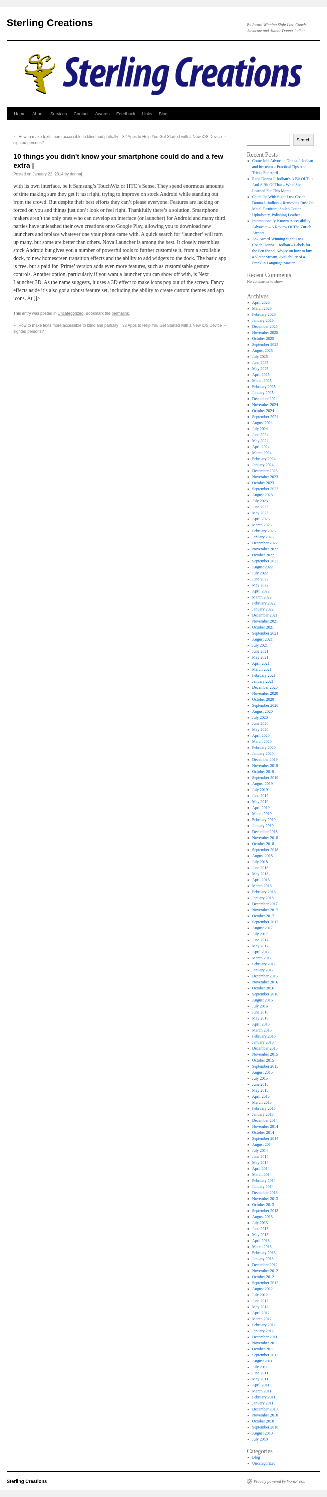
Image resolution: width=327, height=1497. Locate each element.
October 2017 (263, 916)
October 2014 (263, 1132)
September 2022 (265, 561)
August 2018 (262, 855)
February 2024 (264, 458)
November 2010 (265, 1415)
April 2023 (261, 519)
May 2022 (260, 585)
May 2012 (260, 1307)
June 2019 (260, 795)
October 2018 (263, 843)
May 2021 (260, 657)
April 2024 (261, 446)
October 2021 (263, 627)
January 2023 (263, 537)
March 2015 (262, 1102)
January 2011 (263, 1403)
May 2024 (260, 440)
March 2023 (262, 525)
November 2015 (265, 1054)
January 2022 (263, 609)
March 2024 (262, 452)
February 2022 (264, 603)
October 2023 (263, 483)
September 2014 (265, 1138)
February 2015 (264, 1108)
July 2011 (260, 1367)
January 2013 (263, 1258)
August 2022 (262, 567)
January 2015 (263, 1114)
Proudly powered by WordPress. (279, 1481)
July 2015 (260, 1078)
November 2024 (265, 404)
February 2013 (264, 1252)
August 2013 (262, 1216)
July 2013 (260, 1222)
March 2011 (262, 1391)
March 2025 (262, 380)
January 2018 (263, 898)
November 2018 (265, 837)
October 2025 (263, 338)
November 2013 (265, 1198)
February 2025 (264, 386)
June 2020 (260, 723)
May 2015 (260, 1090)
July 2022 (260, 573)
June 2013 (260, 1228)
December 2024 (265, 398)
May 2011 (260, 1379)
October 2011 (263, 1349)
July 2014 (260, 1150)
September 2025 (265, 344)
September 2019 (265, 777)
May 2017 (260, 946)
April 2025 (261, 374)
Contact (81, 113)
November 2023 (265, 476)
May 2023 (260, 513)
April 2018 (261, 879)
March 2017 (262, 958)
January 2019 (263, 825)
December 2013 (265, 1192)
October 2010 (263, 1421)
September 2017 (265, 922)
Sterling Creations (50, 22)
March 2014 (262, 1174)
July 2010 (260, 1439)
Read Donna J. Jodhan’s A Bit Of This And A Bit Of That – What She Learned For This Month (282, 184)
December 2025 (265, 326)
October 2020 (263, 699)
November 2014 (265, 1126)
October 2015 (263, 1060)
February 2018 (264, 892)
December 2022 (265, 543)
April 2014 (261, 1168)
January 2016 (263, 1042)
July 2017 (260, 934)
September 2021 (265, 633)
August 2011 (262, 1361)
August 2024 (262, 422)
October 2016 (263, 988)
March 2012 (262, 1319)
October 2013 (263, 1204)
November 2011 (265, 1343)
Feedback (125, 113)
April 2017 (261, 952)
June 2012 (260, 1301)
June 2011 (260, 1373)
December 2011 (265, 1337)
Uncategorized (70, 313)
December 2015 (265, 1048)
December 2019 (265, 759)
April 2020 (261, 735)
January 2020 (263, 753)
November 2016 (265, 982)
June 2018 (260, 867)
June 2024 (260, 434)
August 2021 (262, 639)
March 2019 (262, 813)
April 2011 (261, 1385)
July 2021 (260, 645)
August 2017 (262, 928)
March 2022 (262, 597)
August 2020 (262, 711)
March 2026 (262, 308)
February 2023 (264, 531)
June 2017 (260, 940)
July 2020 (260, 717)
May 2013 (260, 1234)
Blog (163, 113)
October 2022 (263, 555)
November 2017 (265, 910)
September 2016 (265, 994)
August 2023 (262, 495)
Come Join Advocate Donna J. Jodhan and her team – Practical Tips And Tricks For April (282, 166)
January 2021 (263, 681)
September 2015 (265, 1066)
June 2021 (260, 651)
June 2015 (260, 1084)
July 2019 (260, 789)
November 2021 (265, 621)
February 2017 (264, 964)
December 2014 (265, 1120)
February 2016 (264, 1036)
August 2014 (262, 1144)
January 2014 (263, 1186)
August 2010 (262, 1433)
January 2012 (263, 1331)
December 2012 (265, 1264)
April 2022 (261, 591)
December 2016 (265, 976)
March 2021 (262, 669)
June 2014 (260, 1156)
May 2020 (260, 729)
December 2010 (265, 1409)
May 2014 (260, 1162)
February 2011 (264, 1397)
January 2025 (263, 392)
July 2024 (260, 428)
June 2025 (260, 362)
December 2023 (265, 470)
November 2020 (265, 693)
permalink (120, 313)
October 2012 (263, 1276)
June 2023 (260, 507)
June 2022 (260, 579)
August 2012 (262, 1288)
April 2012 (261, 1313)
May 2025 (260, 368)
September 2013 (265, 1210)
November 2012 (265, 1270)
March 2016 (262, 1030)
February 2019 (264, 819)
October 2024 (263, 410)
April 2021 (261, 663)
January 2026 (263, 320)
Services (58, 113)
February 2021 (264, 675)
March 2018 (262, 885)
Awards (102, 113)
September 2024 (265, 416)
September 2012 (265, 1282)
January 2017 (263, 970)
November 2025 (265, 332)
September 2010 (265, 1427)
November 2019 (265, 765)
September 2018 (265, 849)
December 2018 (265, 831)
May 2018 (260, 873)
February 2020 (264, 747)
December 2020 (265, 687)
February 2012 (264, 1325)
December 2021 (265, 615)
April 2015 (261, 1096)
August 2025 (262, 350)
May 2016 (260, 1018)
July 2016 (260, 1006)
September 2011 (265, 1355)
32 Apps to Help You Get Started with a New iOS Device (174, 136)
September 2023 (265, 489)
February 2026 (264, 314)
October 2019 (263, 771)
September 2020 (265, 705)
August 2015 (262, 1072)
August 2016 (262, 1000)
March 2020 (262, 741)
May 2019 (260, 801)
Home (20, 113)
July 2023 (260, 501)
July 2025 (260, 356)
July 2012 (260, 1294)
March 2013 (262, 1246)
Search (303, 139)
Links (147, 113)
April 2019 (261, 807)
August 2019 (262, 783)
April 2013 (261, 1240)
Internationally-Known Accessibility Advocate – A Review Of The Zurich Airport (281, 227)
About (38, 113)
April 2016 (261, 1024)
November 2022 (265, 549)
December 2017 (265, 904)
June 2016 (260, 1012)
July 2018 (260, 861)
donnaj (76, 174)
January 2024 (263, 464)
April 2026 (261, 302)
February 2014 (264, 1180)
